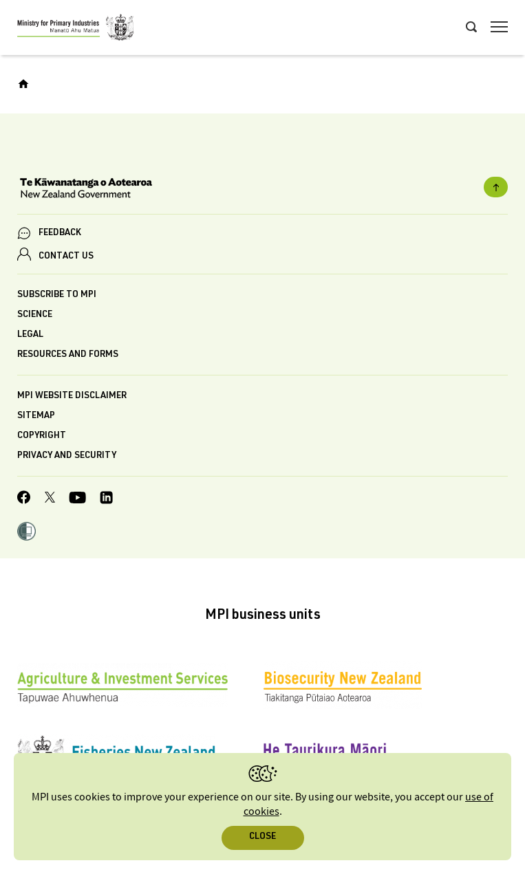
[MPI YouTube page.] (77, 499)
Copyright (41, 436)
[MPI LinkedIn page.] (106, 499)
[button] (26, 533)
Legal (30, 335)
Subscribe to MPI (56, 295)
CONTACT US (66, 256)
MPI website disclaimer (72, 396)
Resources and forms (67, 355)
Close (262, 837)
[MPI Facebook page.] (24, 499)
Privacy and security (66, 456)
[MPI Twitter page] (50, 499)
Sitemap (36, 416)
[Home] (23, 84)
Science (34, 315)
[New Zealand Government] (262, 189)
